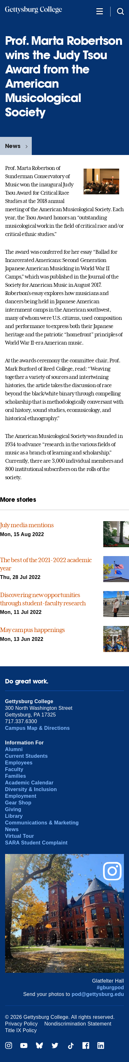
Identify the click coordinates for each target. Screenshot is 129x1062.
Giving (13, 809)
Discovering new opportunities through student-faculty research (42, 599)
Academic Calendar (29, 782)
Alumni (14, 749)
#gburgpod (110, 987)
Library (14, 816)
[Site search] (120, 11)
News (12, 146)
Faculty (14, 769)
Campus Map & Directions (37, 728)
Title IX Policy (21, 1030)
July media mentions (27, 525)
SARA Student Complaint (36, 842)
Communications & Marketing (42, 822)
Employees (19, 762)
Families (15, 776)
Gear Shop (18, 802)
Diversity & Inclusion (31, 789)
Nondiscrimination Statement (77, 1023)
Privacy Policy (21, 1023)
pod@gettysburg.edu (97, 994)
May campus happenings (32, 630)
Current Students (26, 756)
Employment (20, 796)
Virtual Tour (19, 836)
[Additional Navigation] (99, 11)
